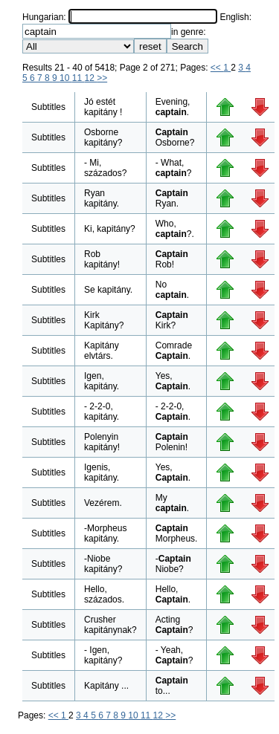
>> (102, 78)
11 (78, 78)
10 (66, 78)
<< (217, 67)
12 (90, 78)
